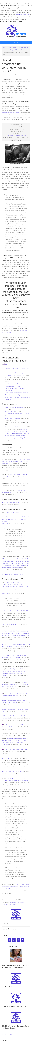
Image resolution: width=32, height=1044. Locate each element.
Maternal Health (10, 411)
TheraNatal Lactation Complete (16, 135)
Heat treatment (6, 758)
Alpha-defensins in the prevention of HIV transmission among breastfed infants (15, 684)
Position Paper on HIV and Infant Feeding (16, 749)
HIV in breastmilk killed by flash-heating (13, 771)
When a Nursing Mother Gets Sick (15, 406)
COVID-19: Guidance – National (14, 1006)
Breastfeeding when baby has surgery (16, 394)
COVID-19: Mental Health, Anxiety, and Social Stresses (15, 1027)
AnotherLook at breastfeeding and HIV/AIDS (15, 610)
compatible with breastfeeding (10, 112)
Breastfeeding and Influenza (13, 426)
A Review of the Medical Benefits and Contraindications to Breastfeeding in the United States (16, 461)
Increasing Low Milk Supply (13, 386)
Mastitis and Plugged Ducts (13, 383)
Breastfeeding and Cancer (12, 417)
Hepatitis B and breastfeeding (10, 502)
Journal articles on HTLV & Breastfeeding (14, 574)
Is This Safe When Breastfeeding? (14, 375)
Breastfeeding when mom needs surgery (16, 392)
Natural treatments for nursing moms (15, 372)
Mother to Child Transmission (10, 624)
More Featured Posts (8, 1034)
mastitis (23, 103)
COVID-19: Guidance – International (16, 986)
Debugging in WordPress (22, 14)
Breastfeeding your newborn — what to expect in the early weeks (16, 966)
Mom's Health (13, 904)
